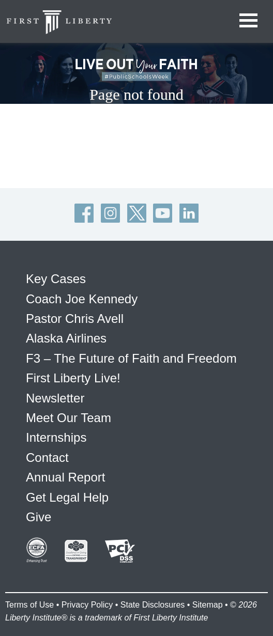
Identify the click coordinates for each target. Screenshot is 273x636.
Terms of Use (29, 604)
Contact (47, 457)
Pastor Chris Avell (75, 318)
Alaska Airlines (66, 338)
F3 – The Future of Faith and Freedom (131, 358)
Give (38, 517)
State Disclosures (152, 604)
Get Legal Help (67, 497)
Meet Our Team (68, 418)
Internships (56, 437)
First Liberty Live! (73, 378)
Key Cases (56, 279)
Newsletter (55, 398)
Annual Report (65, 477)
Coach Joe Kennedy (82, 299)
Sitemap (207, 604)
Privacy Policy (87, 604)
